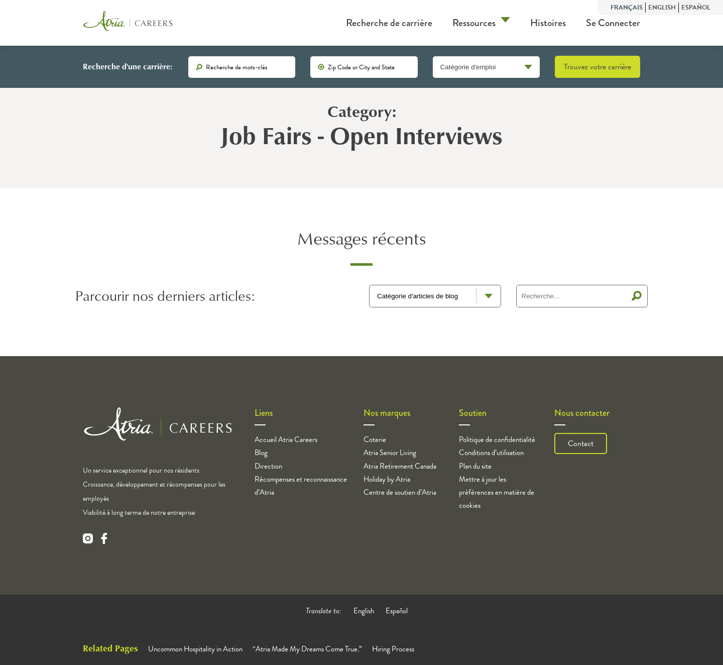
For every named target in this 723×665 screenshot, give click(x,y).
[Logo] (128, 23)
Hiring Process (393, 648)
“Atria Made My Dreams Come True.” (307, 648)
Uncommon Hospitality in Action (195, 648)
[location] (363, 67)
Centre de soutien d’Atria (400, 492)
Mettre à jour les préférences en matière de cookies (496, 492)
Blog (261, 452)
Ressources (474, 23)
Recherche (637, 296)
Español (695, 8)
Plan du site (475, 466)
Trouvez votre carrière (597, 67)
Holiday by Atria (387, 479)
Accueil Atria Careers (286, 439)
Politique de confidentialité (497, 439)
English (662, 8)
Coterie (375, 439)
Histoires (548, 23)
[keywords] (241, 67)
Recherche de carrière (389, 23)
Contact (580, 443)
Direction (268, 466)
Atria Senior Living (390, 452)
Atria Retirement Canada (400, 466)
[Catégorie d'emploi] (486, 67)
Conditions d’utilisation (491, 452)
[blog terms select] (435, 296)
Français (627, 8)
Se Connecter (613, 23)
